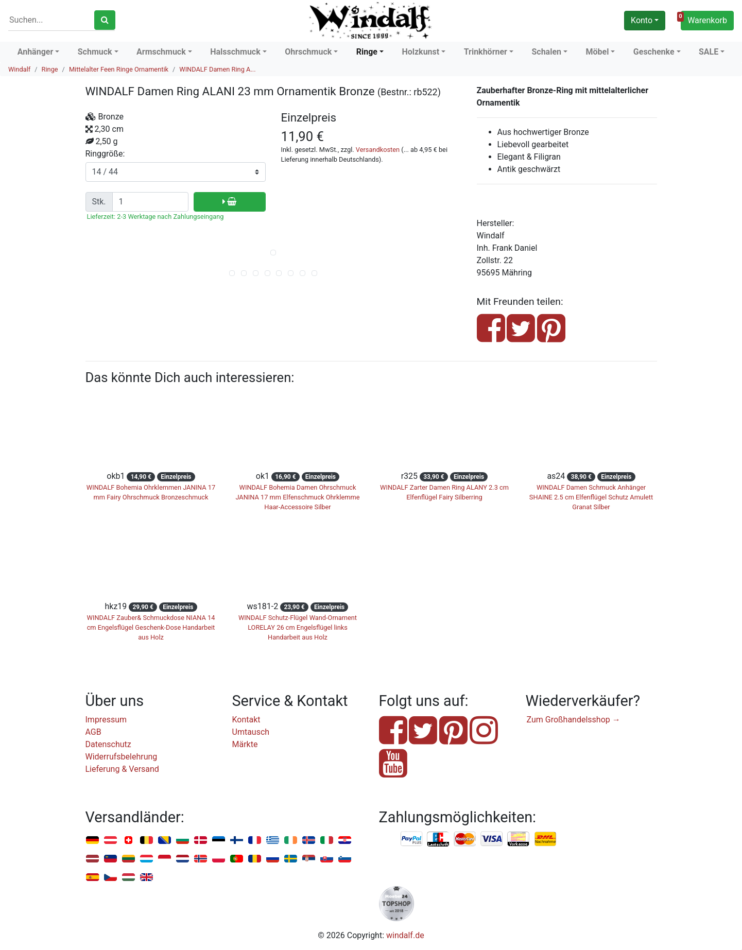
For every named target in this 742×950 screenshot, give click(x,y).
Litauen (128, 859)
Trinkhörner (485, 52)
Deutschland (92, 840)
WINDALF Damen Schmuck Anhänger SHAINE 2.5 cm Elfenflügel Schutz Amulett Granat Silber (591, 497)
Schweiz (128, 840)
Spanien (92, 877)
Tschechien (110, 877)
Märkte (245, 744)
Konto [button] (641, 20)
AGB (93, 732)
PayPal (412, 839)
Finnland (236, 840)
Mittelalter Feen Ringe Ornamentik (118, 69)
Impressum (106, 719)
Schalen (546, 52)
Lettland (92, 859)
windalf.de (405, 935)
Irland (290, 840)
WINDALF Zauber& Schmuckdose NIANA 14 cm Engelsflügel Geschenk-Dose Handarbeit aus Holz (151, 627)
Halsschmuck (235, 52)
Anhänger (36, 52)
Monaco (164, 859)
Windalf (19, 69)
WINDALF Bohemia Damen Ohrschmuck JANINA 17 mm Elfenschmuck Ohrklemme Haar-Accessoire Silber (297, 497)
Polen (218, 859)
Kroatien (344, 840)
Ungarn (128, 877)
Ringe (366, 52)
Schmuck (95, 52)
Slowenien (344, 859)
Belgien (146, 840)
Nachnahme (545, 839)
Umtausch (251, 732)
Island (308, 840)
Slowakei (326, 859)
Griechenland (272, 840)
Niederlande (182, 859)
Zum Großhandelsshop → (573, 719)
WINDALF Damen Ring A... (217, 69)
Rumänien (254, 859)
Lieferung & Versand (122, 769)
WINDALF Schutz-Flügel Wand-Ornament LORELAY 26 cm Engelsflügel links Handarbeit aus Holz (297, 627)
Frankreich (254, 840)
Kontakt (246, 719)
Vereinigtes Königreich (146, 877)
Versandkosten (378, 149)
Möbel (597, 52)
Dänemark (200, 840)
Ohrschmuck (308, 52)
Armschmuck (161, 52)
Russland (272, 859)
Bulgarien (182, 840)
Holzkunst (420, 52)
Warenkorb (704, 19)
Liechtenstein (110, 859)
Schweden (290, 859)
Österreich (110, 840)
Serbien (308, 859)
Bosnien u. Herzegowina (164, 840)
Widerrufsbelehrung (121, 757)
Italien (326, 840)
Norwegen (200, 859)
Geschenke (654, 52)
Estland (218, 840)
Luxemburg (146, 859)
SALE (708, 52)
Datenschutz (108, 744)
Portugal (236, 859)
